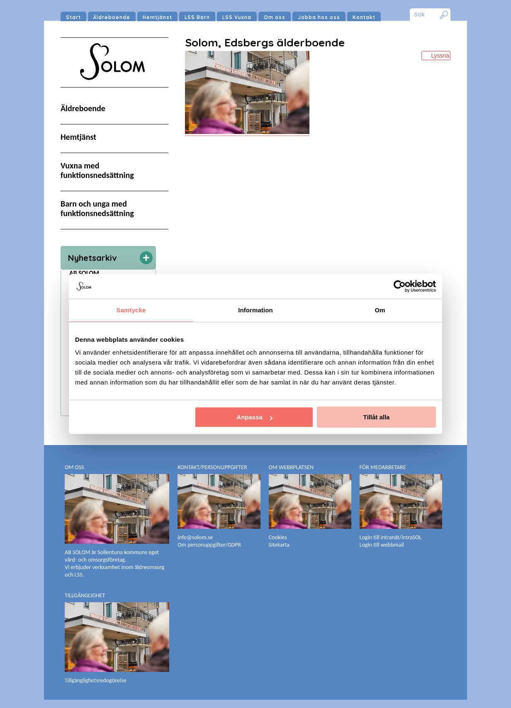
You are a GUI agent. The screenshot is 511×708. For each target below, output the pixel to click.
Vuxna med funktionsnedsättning (97, 170)
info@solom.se (196, 537)
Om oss (274, 17)
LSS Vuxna (236, 17)
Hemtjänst (157, 17)
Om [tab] (380, 310)
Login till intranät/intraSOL (390, 537)
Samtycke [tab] (131, 310)
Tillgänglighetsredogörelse (95, 680)
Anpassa (254, 417)
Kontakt (364, 17)
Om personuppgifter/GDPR (209, 544)
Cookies (278, 537)
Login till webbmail (382, 544)
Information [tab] (255, 310)
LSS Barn (197, 17)
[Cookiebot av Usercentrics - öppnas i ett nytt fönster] (399, 286)
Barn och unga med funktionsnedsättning (97, 208)
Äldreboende (111, 17)
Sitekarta (279, 544)
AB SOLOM (84, 273)
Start (73, 17)
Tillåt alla (376, 417)
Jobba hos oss (319, 17)
